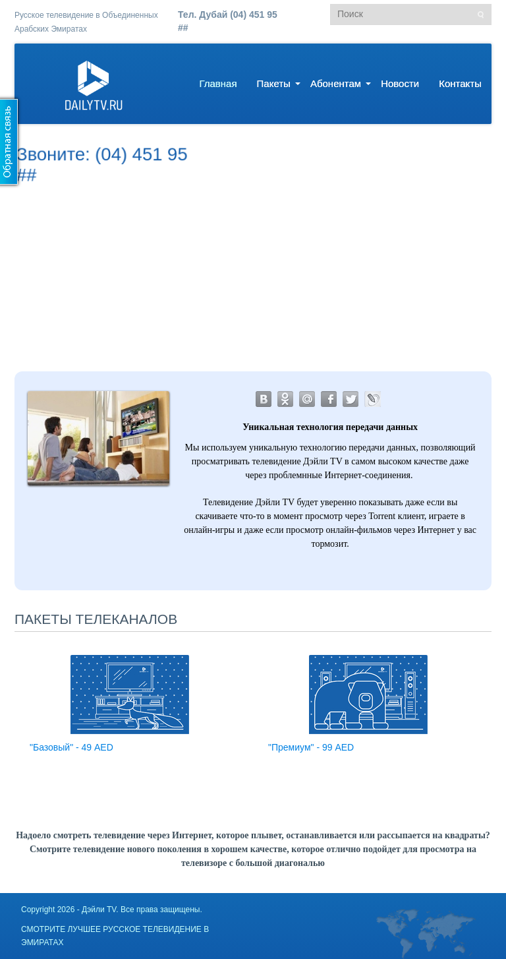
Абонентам (335, 83)
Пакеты (274, 83)
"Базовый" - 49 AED (71, 747)
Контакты (460, 83)
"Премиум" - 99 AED (311, 747)
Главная (218, 83)
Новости (400, 83)
